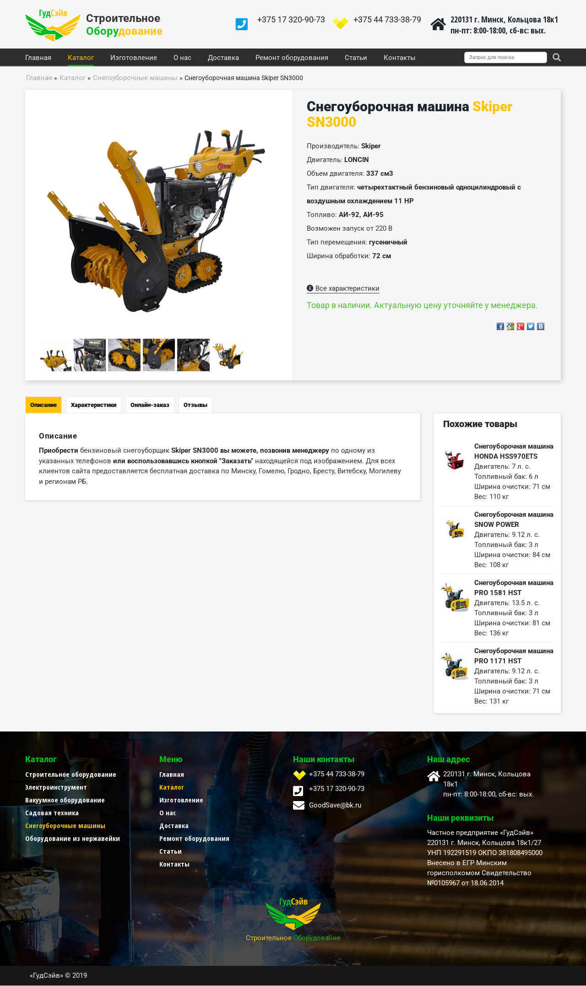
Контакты (400, 58)
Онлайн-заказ (149, 405)
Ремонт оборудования (291, 58)
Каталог (81, 58)
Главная (38, 58)
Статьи (356, 58)
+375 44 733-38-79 (387, 19)
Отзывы (195, 405)
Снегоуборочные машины (65, 825)
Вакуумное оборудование (65, 800)
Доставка (223, 58)
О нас (182, 58)
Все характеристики (343, 289)
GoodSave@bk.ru (335, 806)
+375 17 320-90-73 (291, 19)
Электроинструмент (56, 787)
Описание (43, 405)
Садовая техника (52, 813)
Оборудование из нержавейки (72, 838)
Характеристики (93, 405)
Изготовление (133, 58)
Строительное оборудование (70, 774)
